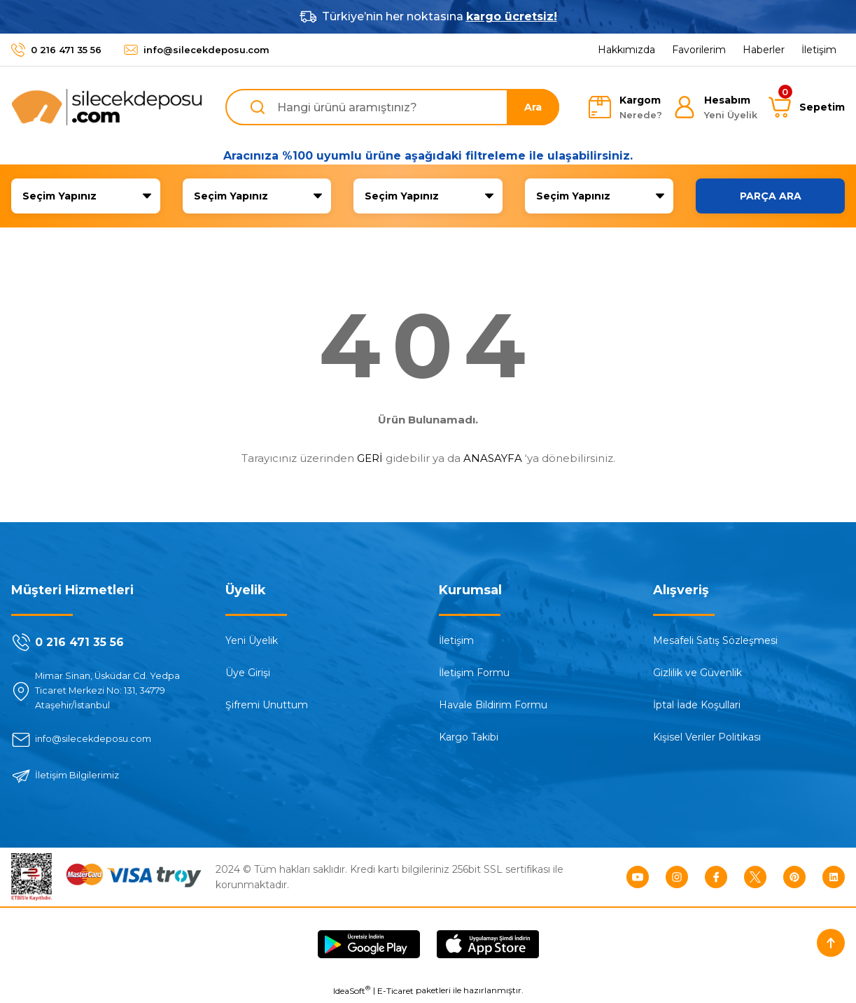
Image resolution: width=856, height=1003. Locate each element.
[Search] (392, 107)
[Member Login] (715, 107)
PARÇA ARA (770, 196)
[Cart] (807, 107)
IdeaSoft (351, 992)
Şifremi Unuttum (266, 705)
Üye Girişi (247, 672)
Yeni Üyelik (251, 640)
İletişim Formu (474, 672)
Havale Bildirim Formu (493, 705)
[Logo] (107, 107)
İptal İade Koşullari (697, 705)
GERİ (370, 458)
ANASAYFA (492, 458)
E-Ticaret (395, 993)
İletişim (456, 640)
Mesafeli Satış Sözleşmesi (715, 640)
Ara (533, 107)
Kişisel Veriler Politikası (707, 737)
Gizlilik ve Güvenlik (697, 672)
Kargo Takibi (468, 737)
